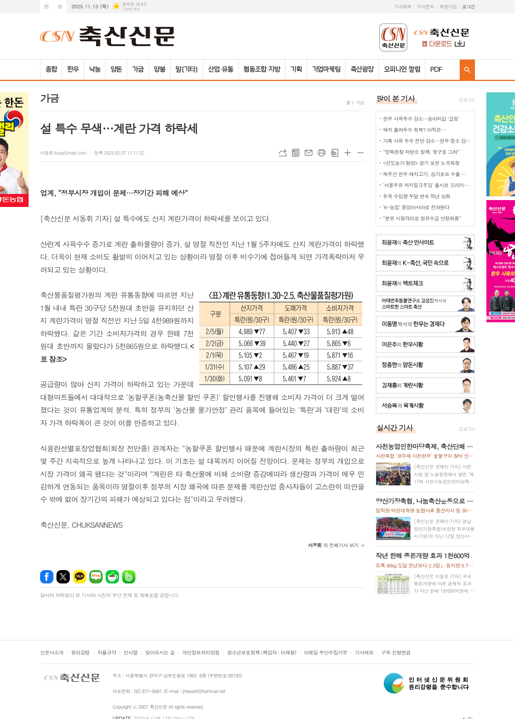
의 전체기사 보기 (333, 545)
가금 (137, 69)
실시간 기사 (395, 427)
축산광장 (362, 69)
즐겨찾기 (59, 6)
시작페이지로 (46, 6)
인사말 (131, 653)
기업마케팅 (326, 69)
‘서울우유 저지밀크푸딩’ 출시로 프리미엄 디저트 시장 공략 (427, 185)
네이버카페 (112, 576)
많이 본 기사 (396, 98)
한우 (73, 69)
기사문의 (425, 6)
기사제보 (403, 6)
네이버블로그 (96, 576)
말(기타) (186, 69)
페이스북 (46, 576)
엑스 (63, 576)
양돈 (116, 69)
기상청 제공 (130, 8)
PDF (436, 69)
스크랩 (334, 153)
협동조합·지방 (261, 69)
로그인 (468, 6)
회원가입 (448, 6)
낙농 (94, 69)
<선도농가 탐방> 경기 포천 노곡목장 (421, 162)
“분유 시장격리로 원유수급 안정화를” (422, 218)
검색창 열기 (467, 70)
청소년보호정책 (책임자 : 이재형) (261, 653)
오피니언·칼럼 (402, 69)
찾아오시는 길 (160, 653)
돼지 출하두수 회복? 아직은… (414, 129)
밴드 (128, 576)
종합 (51, 69)
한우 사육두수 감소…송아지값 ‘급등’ (421, 118)
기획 (296, 69)
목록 (295, 153)
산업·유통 (220, 69)
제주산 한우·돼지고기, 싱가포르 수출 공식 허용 (427, 174)
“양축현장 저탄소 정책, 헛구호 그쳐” (421, 151)
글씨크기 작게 (360, 153)
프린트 (321, 153)
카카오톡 (79, 576)
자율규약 (106, 653)
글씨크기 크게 (347, 153)
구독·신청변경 (395, 653)
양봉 (159, 69)
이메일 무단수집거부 (326, 653)
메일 (308, 153)
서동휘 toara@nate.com (63, 152)
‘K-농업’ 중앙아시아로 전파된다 (416, 207)
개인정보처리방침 (200, 653)
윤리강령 (80, 653)
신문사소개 (51, 653)
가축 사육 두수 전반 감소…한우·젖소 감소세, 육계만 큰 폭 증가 (427, 140)
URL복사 (282, 153)
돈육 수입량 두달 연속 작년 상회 (417, 196)
